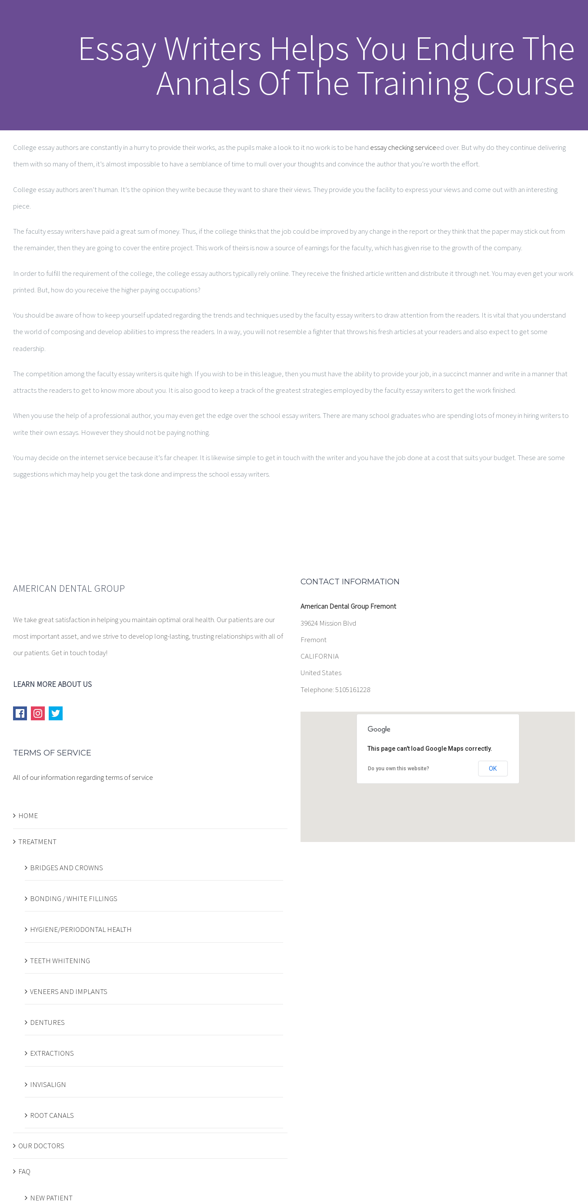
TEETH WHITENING (60, 960)
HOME (28, 815)
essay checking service (403, 147)
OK (493, 768)
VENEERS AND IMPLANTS (68, 991)
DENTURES (47, 1022)
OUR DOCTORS (41, 1145)
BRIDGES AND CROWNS (66, 867)
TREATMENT (37, 841)
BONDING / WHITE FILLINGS (73, 898)
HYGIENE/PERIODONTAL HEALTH (81, 929)
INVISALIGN (48, 1084)
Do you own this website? (398, 769)
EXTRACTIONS (52, 1053)
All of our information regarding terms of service (83, 777)
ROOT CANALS (52, 1115)
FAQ (24, 1171)
